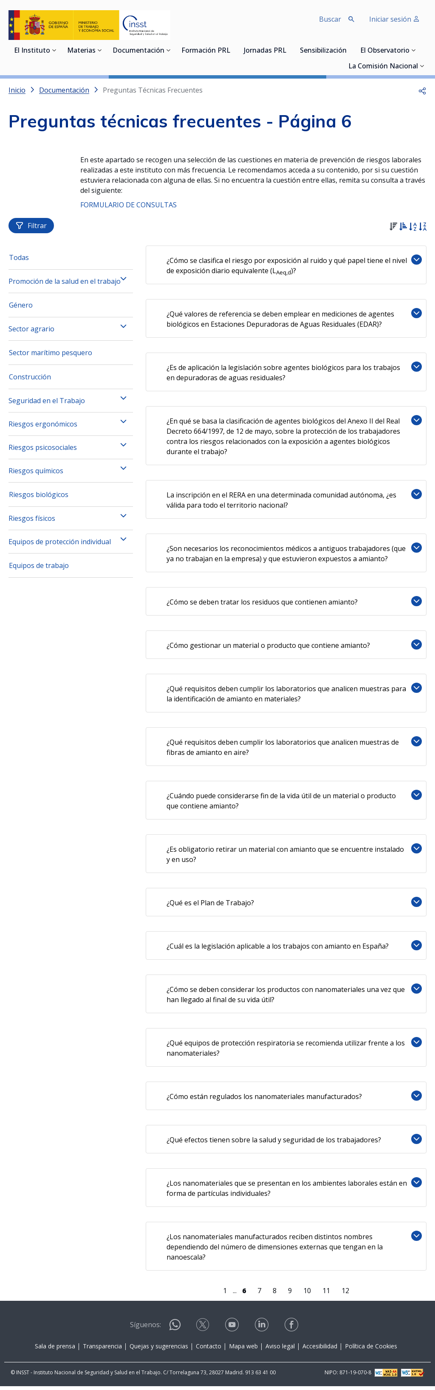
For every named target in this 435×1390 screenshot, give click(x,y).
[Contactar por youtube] (232, 1331)
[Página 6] (245, 1294)
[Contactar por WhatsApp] (175, 1332)
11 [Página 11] (327, 1294)
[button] (422, 90)
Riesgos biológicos (38, 498)
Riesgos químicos (35, 474)
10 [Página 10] (308, 1294)
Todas (19, 261)
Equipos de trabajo (39, 569)
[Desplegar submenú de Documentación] (168, 50)
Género (21, 309)
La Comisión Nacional (383, 67)
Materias (81, 51)
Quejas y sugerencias (159, 1350)
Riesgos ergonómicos (42, 427)
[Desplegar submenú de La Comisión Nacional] (422, 66)
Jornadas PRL (265, 51)
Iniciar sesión (394, 19)
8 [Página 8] (275, 1294)
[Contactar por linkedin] (262, 1331)
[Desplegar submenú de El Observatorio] (414, 50)
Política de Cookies (371, 1350)
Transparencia (102, 1350)
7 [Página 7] (260, 1294)
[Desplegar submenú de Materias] (100, 50)
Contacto (208, 1350)
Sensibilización (323, 51)
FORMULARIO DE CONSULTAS (128, 204)
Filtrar (31, 229)
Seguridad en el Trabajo (46, 404)
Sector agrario (31, 332)
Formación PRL (205, 51)
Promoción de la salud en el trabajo (64, 285)
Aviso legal (280, 1350)
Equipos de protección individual (59, 545)
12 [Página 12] (346, 1294)
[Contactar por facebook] (292, 1331)
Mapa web (243, 1350)
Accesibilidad (319, 1350)
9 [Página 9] (291, 1294)
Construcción (30, 380)
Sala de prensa (55, 1350)
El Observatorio (385, 51)
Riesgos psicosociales (42, 451)
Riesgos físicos (31, 522)
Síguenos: (145, 1328)
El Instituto (32, 51)
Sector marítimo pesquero (50, 356)
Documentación (138, 51)
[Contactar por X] (203, 1331)
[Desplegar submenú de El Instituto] (54, 50)
